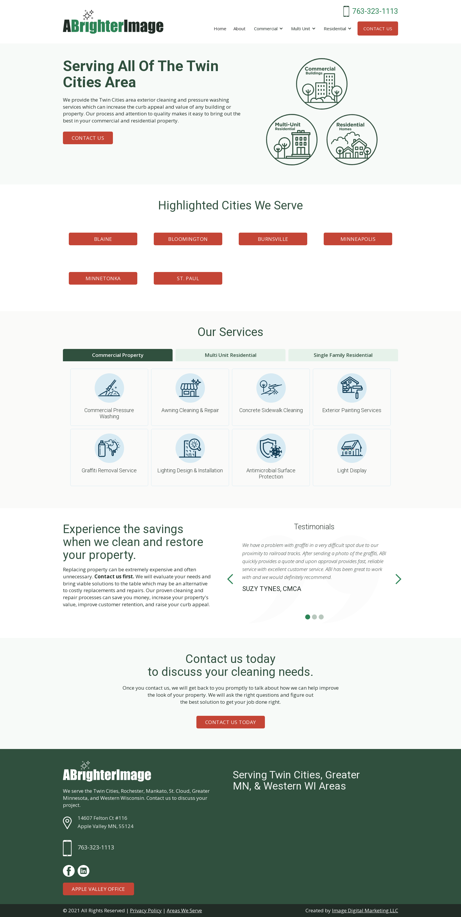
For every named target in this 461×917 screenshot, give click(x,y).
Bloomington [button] (188, 239)
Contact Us (377, 28)
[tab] (118, 355)
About (239, 28)
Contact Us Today (230, 722)
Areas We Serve (184, 910)
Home (220, 28)
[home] (113, 21)
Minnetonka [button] (103, 278)
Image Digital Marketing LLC (365, 910)
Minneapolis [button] (358, 239)
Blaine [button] (103, 239)
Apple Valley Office (98, 889)
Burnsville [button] (273, 239)
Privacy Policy (146, 910)
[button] (267, 29)
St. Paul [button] (188, 278)
